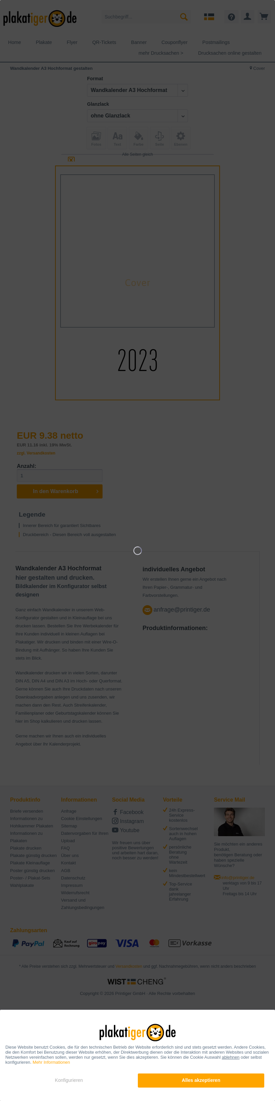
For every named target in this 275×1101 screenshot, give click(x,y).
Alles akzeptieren (201, 1080)
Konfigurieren (69, 1080)
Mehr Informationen (51, 1062)
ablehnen (231, 1057)
